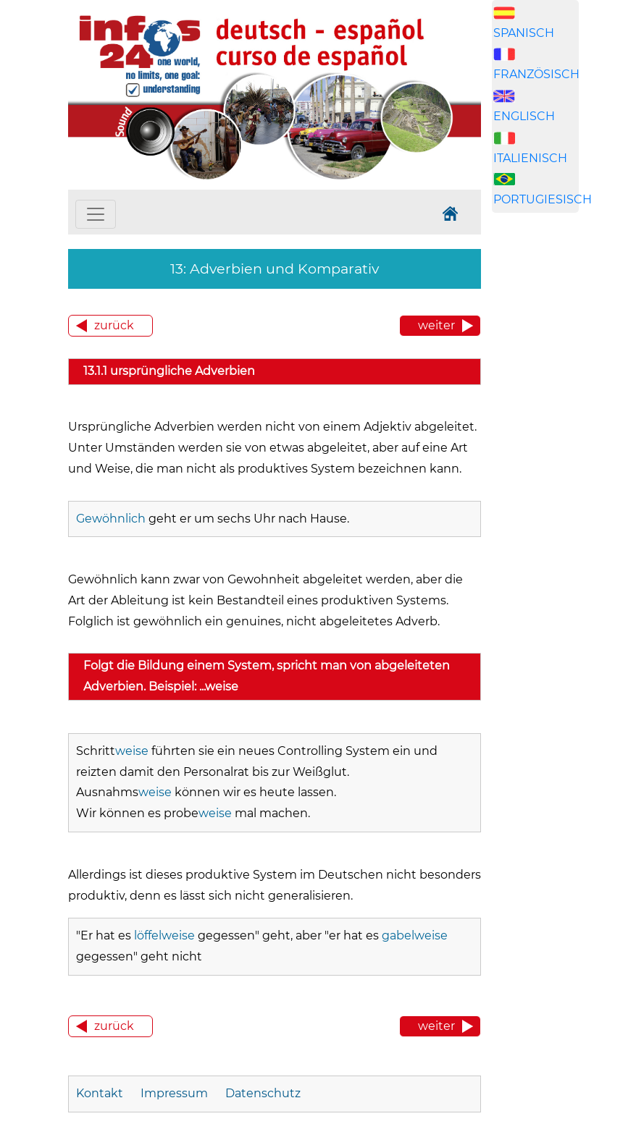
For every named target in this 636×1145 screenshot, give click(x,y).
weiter (436, 325)
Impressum (174, 1093)
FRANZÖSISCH (536, 74)
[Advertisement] (560, 472)
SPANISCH (523, 33)
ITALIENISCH (530, 158)
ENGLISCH (524, 116)
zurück (114, 325)
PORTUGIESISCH (542, 199)
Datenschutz (263, 1093)
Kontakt (101, 1093)
